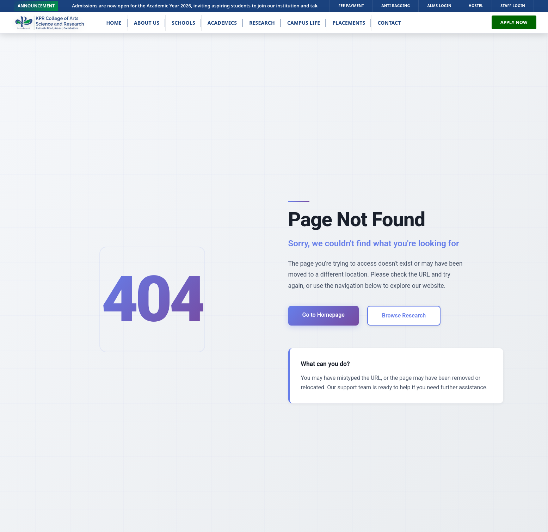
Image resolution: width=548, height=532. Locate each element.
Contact (389, 22)
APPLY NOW (514, 22)
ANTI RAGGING (395, 5)
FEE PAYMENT (351, 5)
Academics (222, 22)
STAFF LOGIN (512, 5)
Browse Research (404, 315)
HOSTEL (476, 5)
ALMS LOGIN (439, 5)
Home (114, 22)
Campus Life (303, 22)
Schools (183, 22)
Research (262, 22)
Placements (348, 22)
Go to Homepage (323, 314)
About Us (146, 22)
